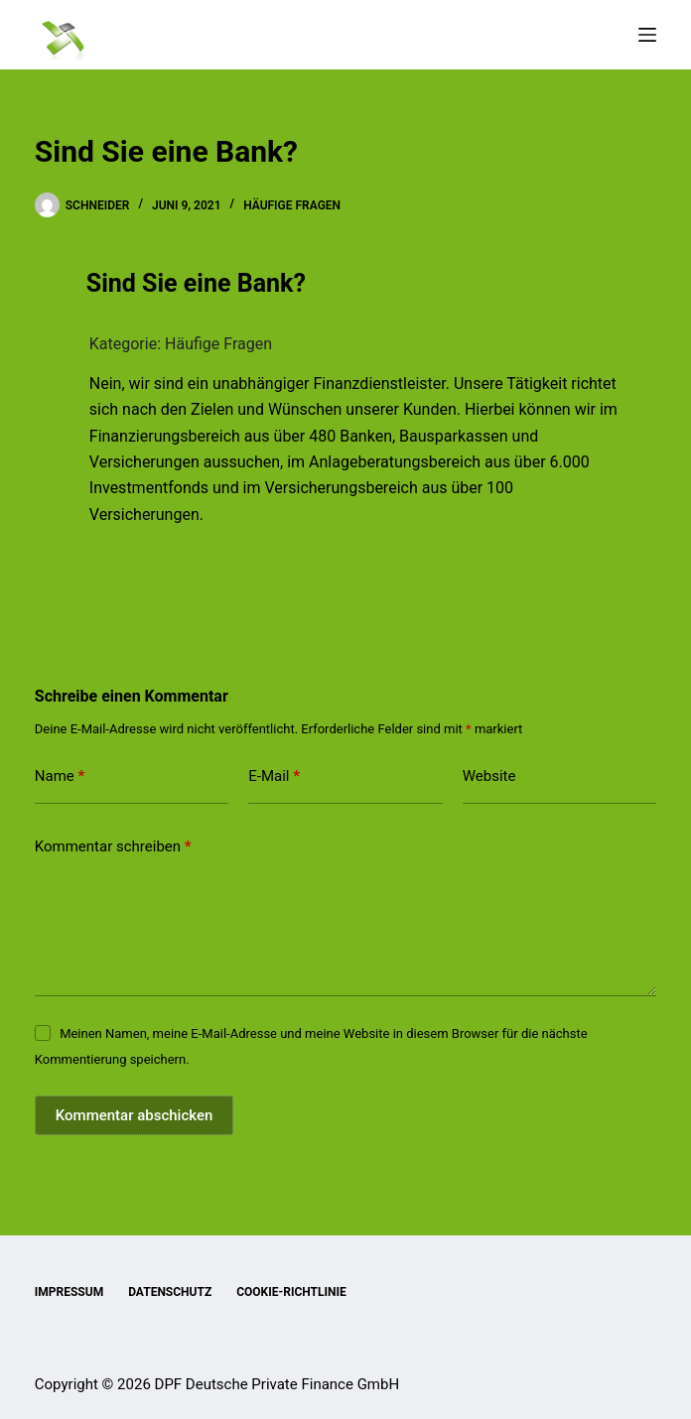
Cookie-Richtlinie (291, 1292)
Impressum (69, 1292)
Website (489, 776)
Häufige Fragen (292, 205)
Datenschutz (169, 1292)
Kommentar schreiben (113, 847)
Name (60, 776)
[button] (345, 284)
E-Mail (274, 776)
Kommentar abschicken (134, 1115)
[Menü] (647, 35)
